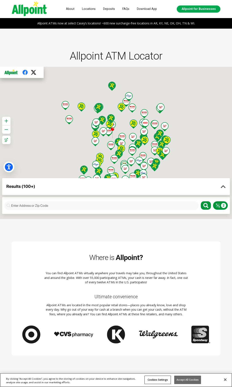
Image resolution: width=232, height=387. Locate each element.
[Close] (225, 379)
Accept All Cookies (188, 379)
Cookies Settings (158, 379)
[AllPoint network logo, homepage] (30, 8)
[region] (116, 380)
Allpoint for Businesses (199, 9)
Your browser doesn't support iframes (116, 143)
